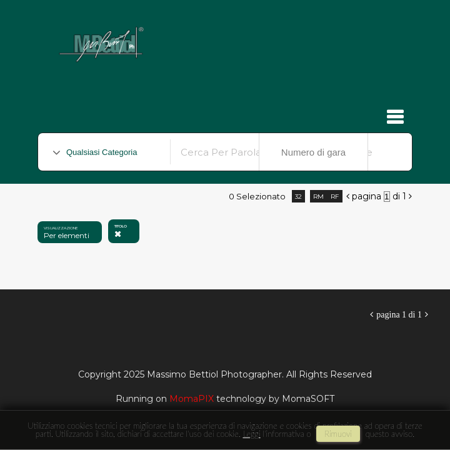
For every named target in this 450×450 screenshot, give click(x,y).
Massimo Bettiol (220, 38)
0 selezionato (257, 196)
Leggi (251, 434)
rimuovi (338, 434)
